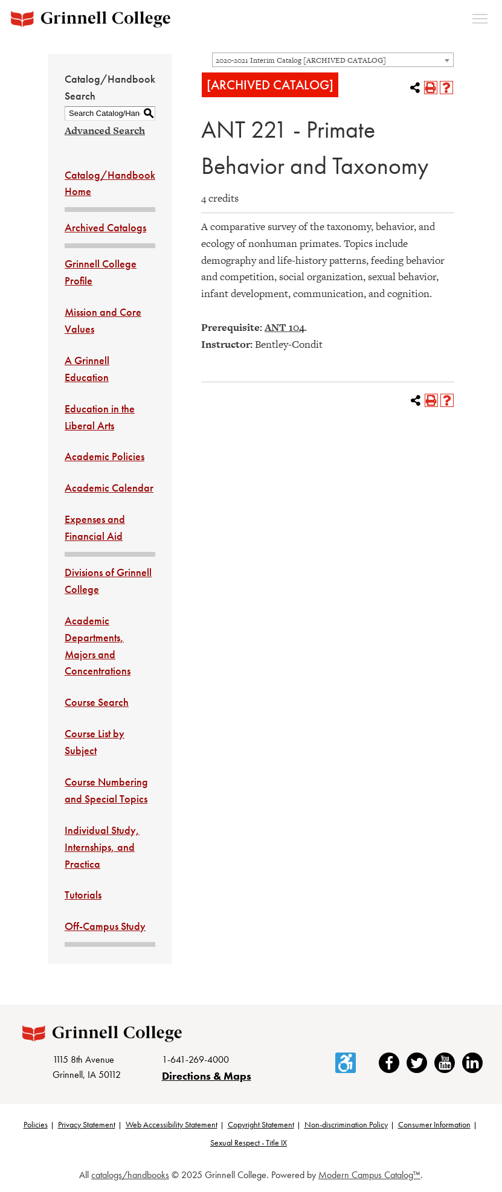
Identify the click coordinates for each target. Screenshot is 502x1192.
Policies (36, 1124)
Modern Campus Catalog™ (369, 1174)
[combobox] (333, 60)
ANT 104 (284, 327)
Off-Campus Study (105, 926)
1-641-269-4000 (195, 1059)
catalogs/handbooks (130, 1174)
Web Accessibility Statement (171, 1124)
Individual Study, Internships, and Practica (102, 847)
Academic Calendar (109, 488)
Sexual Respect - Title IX (248, 1142)
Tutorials (83, 895)
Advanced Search (105, 130)
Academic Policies (104, 456)
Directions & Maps (206, 1076)
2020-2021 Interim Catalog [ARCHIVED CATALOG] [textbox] (301, 60)
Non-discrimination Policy (346, 1124)
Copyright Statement (261, 1124)
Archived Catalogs (105, 227)
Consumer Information (434, 1124)
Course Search (97, 702)
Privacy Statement (86, 1124)
